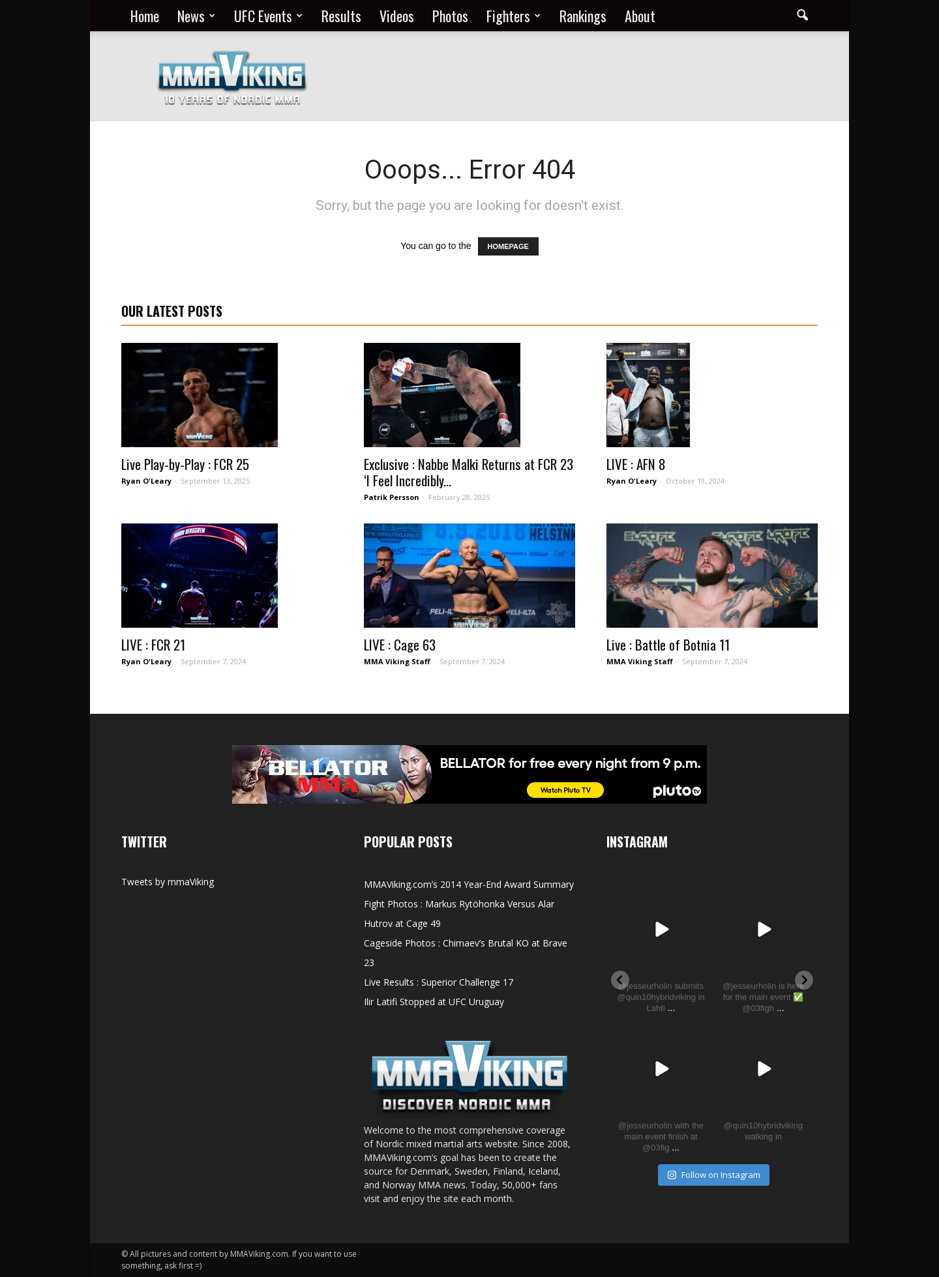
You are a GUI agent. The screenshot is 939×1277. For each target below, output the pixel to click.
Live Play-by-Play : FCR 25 (185, 464)
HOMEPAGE (508, 246)
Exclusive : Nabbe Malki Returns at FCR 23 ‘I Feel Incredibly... (468, 472)
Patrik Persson (391, 497)
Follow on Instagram (713, 1175)
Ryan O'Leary (146, 481)
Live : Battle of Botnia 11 (668, 644)
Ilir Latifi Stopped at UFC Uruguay (434, 1001)
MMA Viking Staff (397, 661)
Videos (397, 15)
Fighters (513, 15)
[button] (802, 15)
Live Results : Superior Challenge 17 (438, 982)
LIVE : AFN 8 (636, 464)
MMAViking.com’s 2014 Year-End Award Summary (469, 884)
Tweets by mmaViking (167, 881)
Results (341, 15)
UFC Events (268, 15)
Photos (450, 15)
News (196, 15)
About (640, 15)
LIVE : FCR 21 (153, 644)
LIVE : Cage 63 (400, 644)
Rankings (582, 15)
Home (144, 15)
